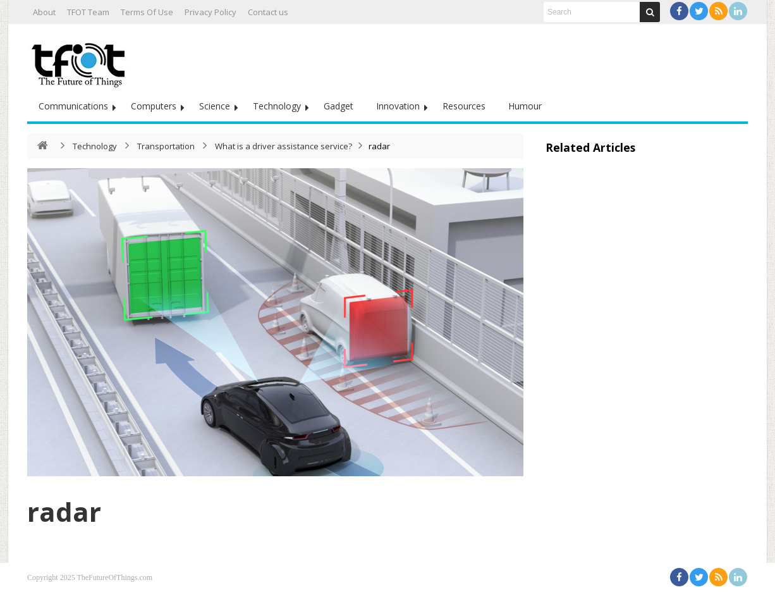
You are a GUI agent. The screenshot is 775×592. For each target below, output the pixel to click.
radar (64, 511)
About (44, 12)
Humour (525, 106)
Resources (463, 106)
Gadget (338, 106)
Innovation (398, 106)
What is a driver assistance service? (283, 146)
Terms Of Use (147, 12)
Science (214, 106)
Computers (153, 106)
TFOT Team (88, 12)
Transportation (166, 146)
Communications (73, 106)
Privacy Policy (210, 12)
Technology (277, 106)
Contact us (268, 12)
